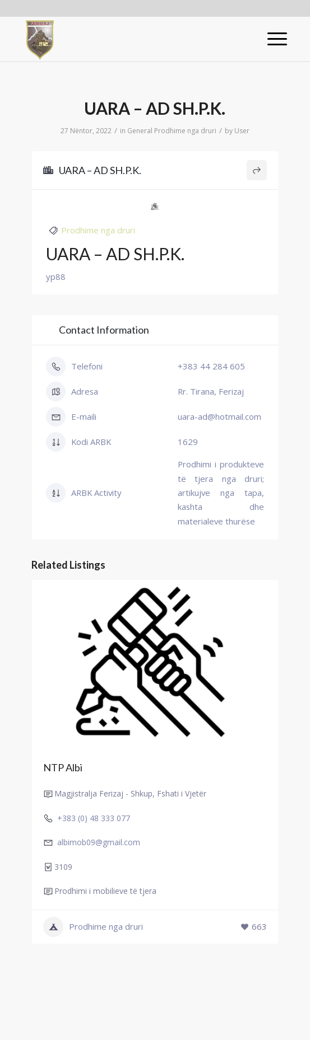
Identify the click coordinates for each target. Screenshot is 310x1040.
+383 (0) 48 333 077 (93, 818)
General (139, 130)
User (241, 130)
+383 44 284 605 (211, 366)
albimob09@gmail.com (98, 842)
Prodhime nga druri (185, 130)
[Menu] (271, 38)
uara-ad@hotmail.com (219, 416)
